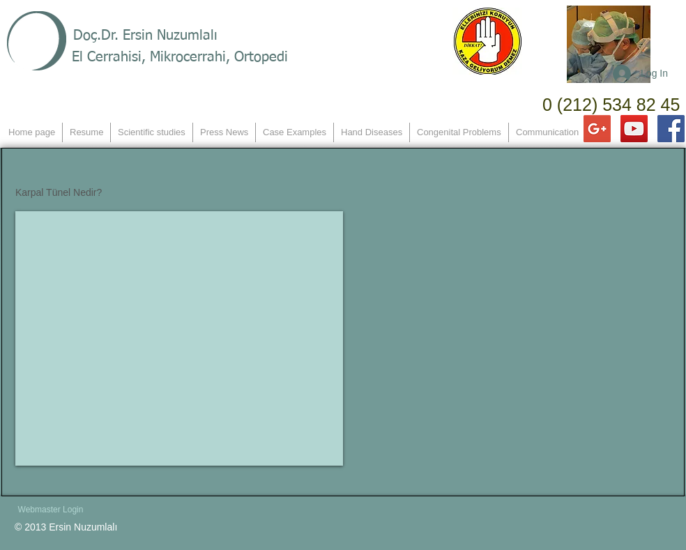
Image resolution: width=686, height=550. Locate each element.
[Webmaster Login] (50, 510)
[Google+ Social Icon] (597, 128)
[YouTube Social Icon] (634, 128)
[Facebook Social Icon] (671, 128)
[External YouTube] (179, 338)
